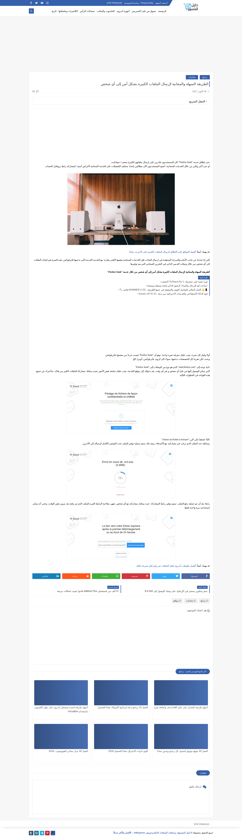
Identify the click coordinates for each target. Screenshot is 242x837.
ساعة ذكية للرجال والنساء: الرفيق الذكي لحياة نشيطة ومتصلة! (177, 285)
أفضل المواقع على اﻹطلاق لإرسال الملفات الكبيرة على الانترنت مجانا (162, 252)
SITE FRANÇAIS (114, 3)
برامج (204, 77)
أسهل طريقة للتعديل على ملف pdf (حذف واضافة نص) (181, 707)
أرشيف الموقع (161, 3)
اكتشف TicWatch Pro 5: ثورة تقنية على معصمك (184, 281)
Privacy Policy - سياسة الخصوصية (138, 3)
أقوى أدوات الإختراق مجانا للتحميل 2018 (128, 751)
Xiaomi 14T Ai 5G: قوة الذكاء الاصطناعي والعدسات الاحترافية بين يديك (173, 294)
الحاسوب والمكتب (106, 11)
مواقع (177, 600)
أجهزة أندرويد (123, 11)
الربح (54, 11)
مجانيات (192, 77)
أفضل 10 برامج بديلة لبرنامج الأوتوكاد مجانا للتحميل (123, 707)
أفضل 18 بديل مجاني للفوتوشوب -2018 (68, 751)
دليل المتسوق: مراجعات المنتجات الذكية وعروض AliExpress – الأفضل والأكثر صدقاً (151, 832)
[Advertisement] (121, 45)
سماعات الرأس (87, 11)
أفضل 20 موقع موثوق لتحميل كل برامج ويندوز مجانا (182, 751)
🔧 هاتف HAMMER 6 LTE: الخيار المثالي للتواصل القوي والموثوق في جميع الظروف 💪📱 (164, 289)
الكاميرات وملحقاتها (68, 11)
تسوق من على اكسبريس (144, 11)
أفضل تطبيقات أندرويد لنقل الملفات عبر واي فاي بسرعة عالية (166, 566)
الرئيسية (162, 11)
